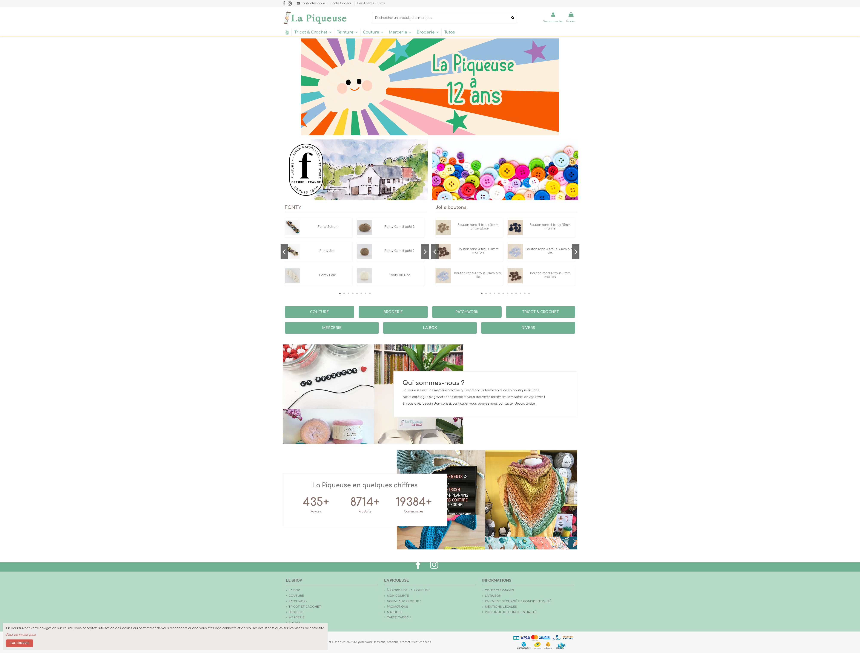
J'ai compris (19, 643)
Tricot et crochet (305, 606)
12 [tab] (529, 293)
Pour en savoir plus (21, 634)
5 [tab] (357, 293)
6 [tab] (361, 293)
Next (425, 251)
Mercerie (297, 617)
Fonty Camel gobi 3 (399, 226)
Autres (295, 622)
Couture (296, 595)
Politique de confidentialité (511, 612)
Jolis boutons (451, 207)
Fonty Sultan (328, 226)
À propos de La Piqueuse (408, 590)
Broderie (297, 612)
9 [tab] (516, 293)
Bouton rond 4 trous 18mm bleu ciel (478, 275)
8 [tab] (370, 293)
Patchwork (298, 601)
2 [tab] (344, 293)
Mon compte (398, 595)
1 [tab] (340, 293)
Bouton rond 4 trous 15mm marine (550, 226)
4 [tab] (352, 293)
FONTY (293, 207)
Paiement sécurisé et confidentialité (518, 601)
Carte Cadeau (341, 3)
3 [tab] (348, 293)
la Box (294, 590)
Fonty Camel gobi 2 (399, 250)
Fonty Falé (327, 275)
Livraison (493, 595)
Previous (284, 251)
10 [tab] (520, 293)
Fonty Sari (327, 250)
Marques (394, 612)
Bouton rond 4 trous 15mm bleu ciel (550, 251)
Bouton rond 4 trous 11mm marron (550, 275)
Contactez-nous (499, 590)
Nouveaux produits (404, 601)
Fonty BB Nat (399, 275)
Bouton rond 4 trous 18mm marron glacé (478, 226)
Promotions (397, 606)
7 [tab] (365, 293)
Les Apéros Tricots (371, 3)
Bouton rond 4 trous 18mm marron (478, 251)
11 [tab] (524, 293)
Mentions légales (501, 606)
